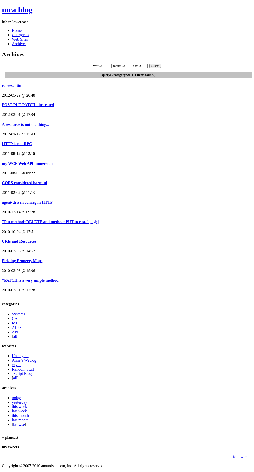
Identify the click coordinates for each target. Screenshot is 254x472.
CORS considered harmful (24, 183)
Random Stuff (23, 369)
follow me (241, 457)
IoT (15, 323)
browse (19, 424)
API (15, 332)
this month (20, 415)
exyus (16, 365)
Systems (18, 314)
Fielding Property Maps (22, 261)
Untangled (20, 356)
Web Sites (20, 39)
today (16, 398)
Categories (20, 35)
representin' (12, 85)
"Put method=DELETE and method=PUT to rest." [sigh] (50, 222)
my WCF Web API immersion (27, 163)
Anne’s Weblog (24, 360)
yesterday (19, 402)
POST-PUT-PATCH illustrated (28, 105)
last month (20, 420)
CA (14, 318)
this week (19, 407)
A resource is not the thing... (25, 124)
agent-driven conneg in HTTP (27, 202)
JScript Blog (22, 373)
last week (19, 411)
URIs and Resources (19, 241)
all (15, 336)
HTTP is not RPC (17, 144)
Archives (19, 44)
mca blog (17, 9)
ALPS (17, 327)
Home (17, 30)
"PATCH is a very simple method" (31, 280)
